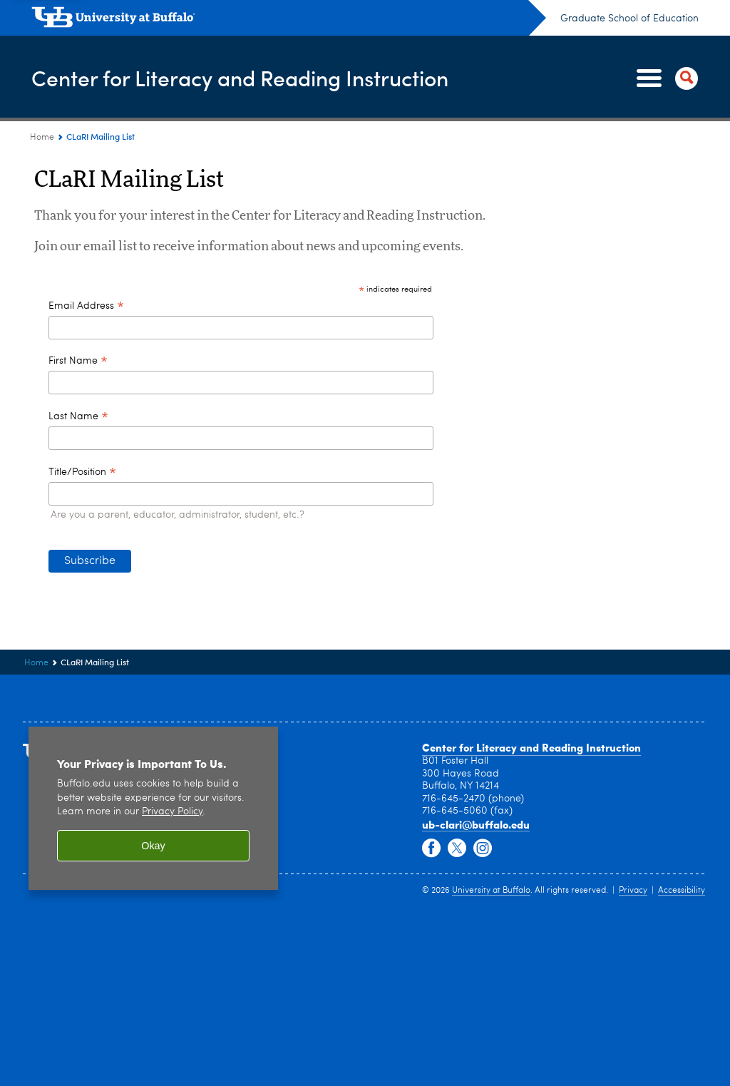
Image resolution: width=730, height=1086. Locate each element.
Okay (153, 845)
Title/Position (82, 473)
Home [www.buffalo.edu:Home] (42, 137)
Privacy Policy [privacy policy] (172, 811)
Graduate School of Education (629, 19)
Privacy (633, 890)
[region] (153, 808)
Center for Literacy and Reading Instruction (239, 77)
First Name (78, 362)
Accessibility (681, 890)
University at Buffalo (491, 890)
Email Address (86, 307)
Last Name (78, 417)
